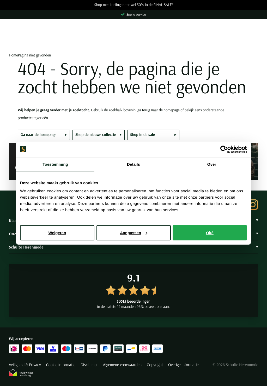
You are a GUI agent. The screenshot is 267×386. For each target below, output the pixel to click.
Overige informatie (183, 364)
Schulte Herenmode (133, 247)
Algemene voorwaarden (122, 364)
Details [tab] (133, 164)
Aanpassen (133, 233)
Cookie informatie (60, 364)
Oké (210, 233)
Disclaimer (89, 364)
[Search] (133, 42)
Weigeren (57, 233)
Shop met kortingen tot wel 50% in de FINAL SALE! (133, 5)
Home (13, 55)
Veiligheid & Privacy (25, 364)
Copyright (155, 364)
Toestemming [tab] (55, 164)
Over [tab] (211, 164)
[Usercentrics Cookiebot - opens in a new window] (224, 149)
